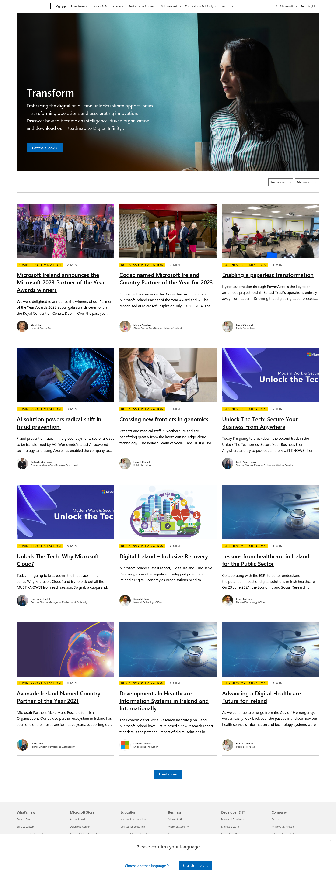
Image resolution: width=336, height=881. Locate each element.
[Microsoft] (33, 6)
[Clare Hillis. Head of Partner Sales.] (65, 323)
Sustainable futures (141, 6)
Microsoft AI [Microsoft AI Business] (175, 819)
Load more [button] (168, 771)
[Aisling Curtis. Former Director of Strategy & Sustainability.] (65, 742)
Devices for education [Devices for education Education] (132, 826)
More (225, 6)
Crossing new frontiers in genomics (163, 416)
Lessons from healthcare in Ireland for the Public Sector (265, 556)
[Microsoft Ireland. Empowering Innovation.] (168, 742)
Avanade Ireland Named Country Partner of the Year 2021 (58, 694)
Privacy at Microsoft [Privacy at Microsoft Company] (283, 826)
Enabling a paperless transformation (268, 272)
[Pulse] (60, 6)
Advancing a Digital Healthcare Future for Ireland (261, 694)
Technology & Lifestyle (200, 6)
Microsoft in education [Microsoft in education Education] (133, 819)
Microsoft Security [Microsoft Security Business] (178, 826)
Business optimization (39, 262)
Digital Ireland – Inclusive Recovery (163, 553)
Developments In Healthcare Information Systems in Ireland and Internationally (164, 698)
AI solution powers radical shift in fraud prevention (59, 419)
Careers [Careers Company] (276, 819)
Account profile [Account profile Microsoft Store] (78, 819)
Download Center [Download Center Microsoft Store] (80, 826)
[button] (147, 865)
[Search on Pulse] (307, 6)
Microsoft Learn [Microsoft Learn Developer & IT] (230, 826)
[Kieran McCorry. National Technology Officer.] (168, 597)
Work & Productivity (107, 6)
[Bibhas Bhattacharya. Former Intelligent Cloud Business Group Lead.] (65, 460)
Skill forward (168, 6)
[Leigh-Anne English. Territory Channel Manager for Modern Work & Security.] (270, 460)
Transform (78, 6)
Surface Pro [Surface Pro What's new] (23, 819)
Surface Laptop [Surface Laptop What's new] (25, 826)
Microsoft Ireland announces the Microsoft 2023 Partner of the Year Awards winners (61, 279)
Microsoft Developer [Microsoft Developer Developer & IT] (232, 819)
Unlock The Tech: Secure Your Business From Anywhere (260, 419)
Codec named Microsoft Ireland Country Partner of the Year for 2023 (166, 275)
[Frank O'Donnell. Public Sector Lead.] (270, 323)
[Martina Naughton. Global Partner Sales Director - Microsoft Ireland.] (168, 323)
